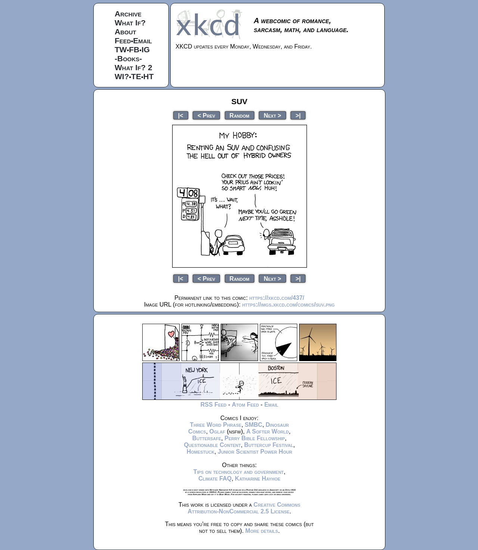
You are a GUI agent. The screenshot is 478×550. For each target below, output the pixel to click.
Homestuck (201, 451)
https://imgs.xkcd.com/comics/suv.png (288, 304)
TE (136, 76)
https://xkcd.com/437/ (276, 298)
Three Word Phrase (215, 425)
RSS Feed (214, 404)
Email (142, 40)
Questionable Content (212, 445)
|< (180, 115)
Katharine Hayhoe (257, 478)
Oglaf (217, 431)
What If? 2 (133, 67)
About (125, 31)
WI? (122, 76)
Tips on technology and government (238, 472)
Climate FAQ (215, 478)
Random (239, 115)
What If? (130, 22)
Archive (128, 13)
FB (134, 49)
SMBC (253, 425)
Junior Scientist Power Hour (255, 451)
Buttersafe (206, 438)
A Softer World (267, 431)
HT (148, 76)
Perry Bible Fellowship (254, 438)
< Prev (206, 115)
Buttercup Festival (268, 445)
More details (261, 531)
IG (146, 49)
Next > (272, 115)
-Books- (128, 58)
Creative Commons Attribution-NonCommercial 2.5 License (243, 508)
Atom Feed (245, 404)
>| (298, 115)
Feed (123, 40)
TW (121, 49)
